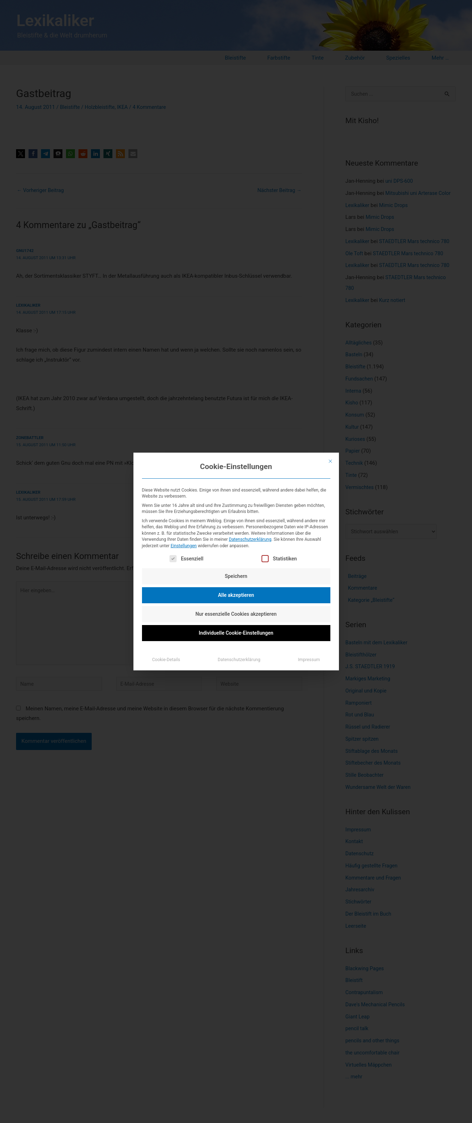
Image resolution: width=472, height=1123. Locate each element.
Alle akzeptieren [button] (236, 595)
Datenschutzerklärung (250, 539)
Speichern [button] (236, 576)
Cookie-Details (166, 659)
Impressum (309, 659)
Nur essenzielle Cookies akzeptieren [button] (236, 614)
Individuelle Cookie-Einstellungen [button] (236, 633)
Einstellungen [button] (184, 545)
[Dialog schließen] (330, 461)
